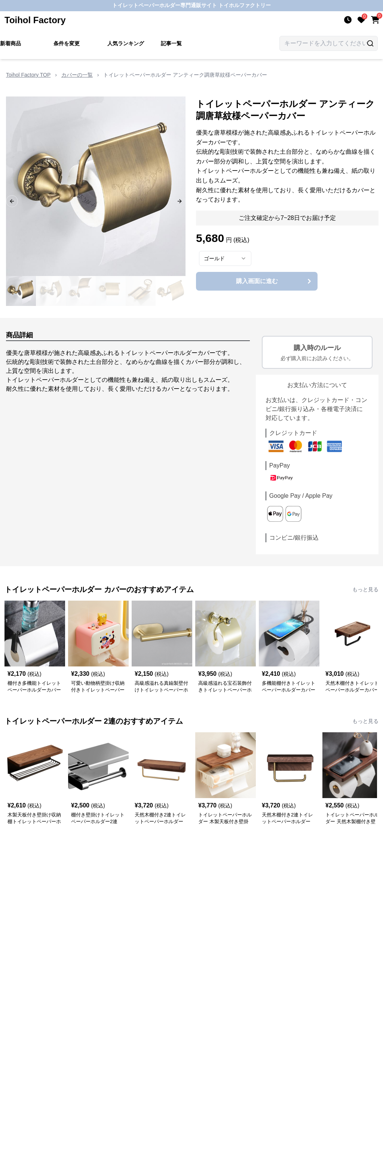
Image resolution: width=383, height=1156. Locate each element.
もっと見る (365, 589)
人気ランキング (125, 43)
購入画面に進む (274, 281)
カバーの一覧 (77, 75)
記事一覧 (171, 43)
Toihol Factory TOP (28, 75)
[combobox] (225, 258)
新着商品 (10, 43)
